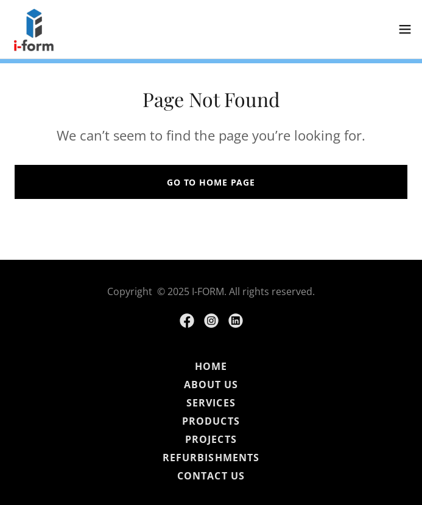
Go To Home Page (211, 182)
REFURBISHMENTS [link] (211, 457)
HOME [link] (211, 366)
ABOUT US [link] (211, 384)
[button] (405, 29)
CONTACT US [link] (210, 475)
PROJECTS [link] (210, 439)
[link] (34, 29)
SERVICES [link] (210, 402)
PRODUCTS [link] (210, 421)
